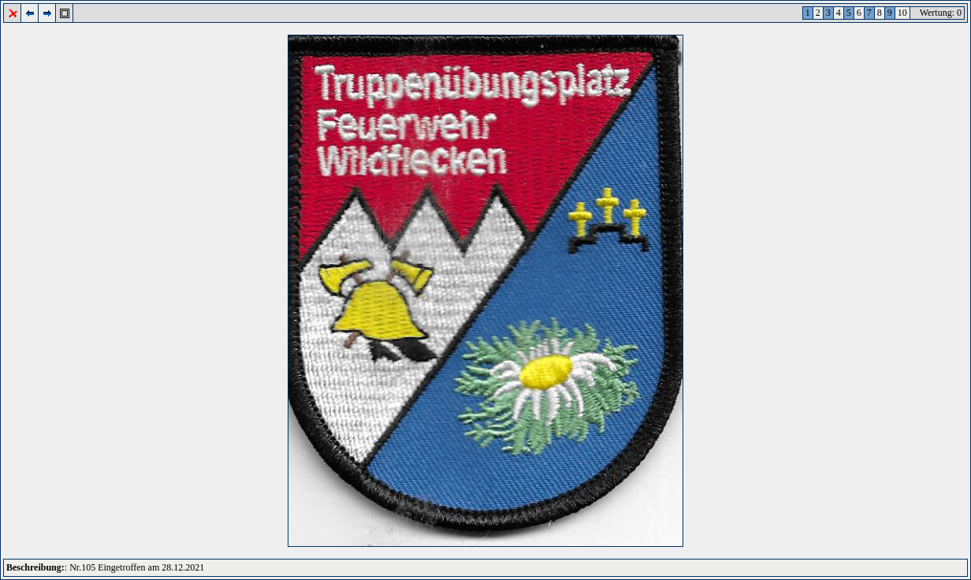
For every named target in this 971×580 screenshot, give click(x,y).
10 (902, 12)
